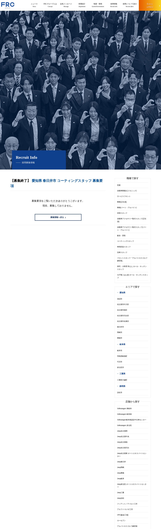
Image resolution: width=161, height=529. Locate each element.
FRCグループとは (50, 5)
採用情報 (114, 5)
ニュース (34, 5)
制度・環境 (98, 5)
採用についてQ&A (130, 5)
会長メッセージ (66, 5)
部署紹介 (82, 5)
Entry (150, 6)
